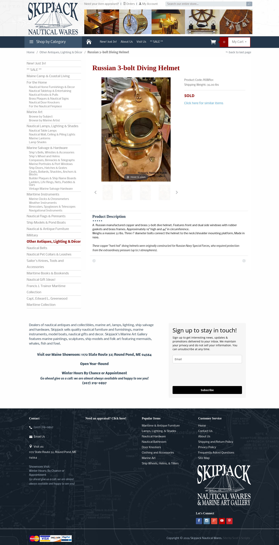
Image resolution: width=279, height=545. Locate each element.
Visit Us (141, 41)
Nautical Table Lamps (43, 130)
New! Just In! (108, 41)
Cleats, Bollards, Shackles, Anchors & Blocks (52, 173)
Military (32, 235)
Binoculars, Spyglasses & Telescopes (52, 206)
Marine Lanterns (39, 138)
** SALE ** (156, 41)
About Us (127, 41)
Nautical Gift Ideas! (41, 280)
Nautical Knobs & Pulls (43, 95)
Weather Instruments (43, 203)
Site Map (204, 458)
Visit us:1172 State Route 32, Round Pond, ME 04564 (53, 452)
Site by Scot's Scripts (236, 538)
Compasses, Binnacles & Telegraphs (52, 160)
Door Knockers (151, 447)
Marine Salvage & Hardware (47, 148)
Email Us (39, 436)
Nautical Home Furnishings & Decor (52, 87)
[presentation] (202, 374)
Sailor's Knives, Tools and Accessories (45, 264)
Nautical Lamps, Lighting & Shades (52, 126)
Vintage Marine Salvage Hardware (51, 189)
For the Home (37, 82)
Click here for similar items (203, 103)
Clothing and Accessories (158, 452)
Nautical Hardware (154, 436)
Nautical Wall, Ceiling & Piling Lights (52, 134)
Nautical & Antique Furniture (48, 229)
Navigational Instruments (45, 210)
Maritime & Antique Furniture (161, 425)
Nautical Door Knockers (44, 102)
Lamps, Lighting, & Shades (159, 431)
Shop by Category (47, 42)
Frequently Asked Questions (216, 452)
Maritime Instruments (43, 194)
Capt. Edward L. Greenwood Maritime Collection (47, 302)
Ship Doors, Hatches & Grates (48, 168)
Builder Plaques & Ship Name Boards (52, 178)
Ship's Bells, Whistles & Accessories (51, 152)
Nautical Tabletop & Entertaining (50, 91)
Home (31, 52)
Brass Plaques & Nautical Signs (49, 98)
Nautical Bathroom (154, 442)
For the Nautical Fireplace (45, 106)
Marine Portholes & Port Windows (51, 164)
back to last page (238, 52)
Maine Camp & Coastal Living (48, 76)
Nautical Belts (37, 248)
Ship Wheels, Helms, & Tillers (160, 463)
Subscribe (207, 390)
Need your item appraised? (101, 4)
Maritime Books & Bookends (48, 273)
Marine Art (35, 112)
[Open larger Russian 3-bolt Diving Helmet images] (136, 129)
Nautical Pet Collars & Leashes (49, 254)
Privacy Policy (207, 447)
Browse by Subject (41, 116)
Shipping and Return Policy (215, 442)
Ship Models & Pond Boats (46, 223)
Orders (129, 4)
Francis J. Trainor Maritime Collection (46, 289)
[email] (207, 359)
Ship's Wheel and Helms (44, 156)
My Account (148, 4)
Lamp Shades (37, 142)
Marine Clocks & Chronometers (49, 199)
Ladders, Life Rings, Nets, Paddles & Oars (52, 183)
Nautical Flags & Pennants (46, 216)
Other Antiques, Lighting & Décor (61, 52)
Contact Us (205, 431)
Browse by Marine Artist (44, 120)
